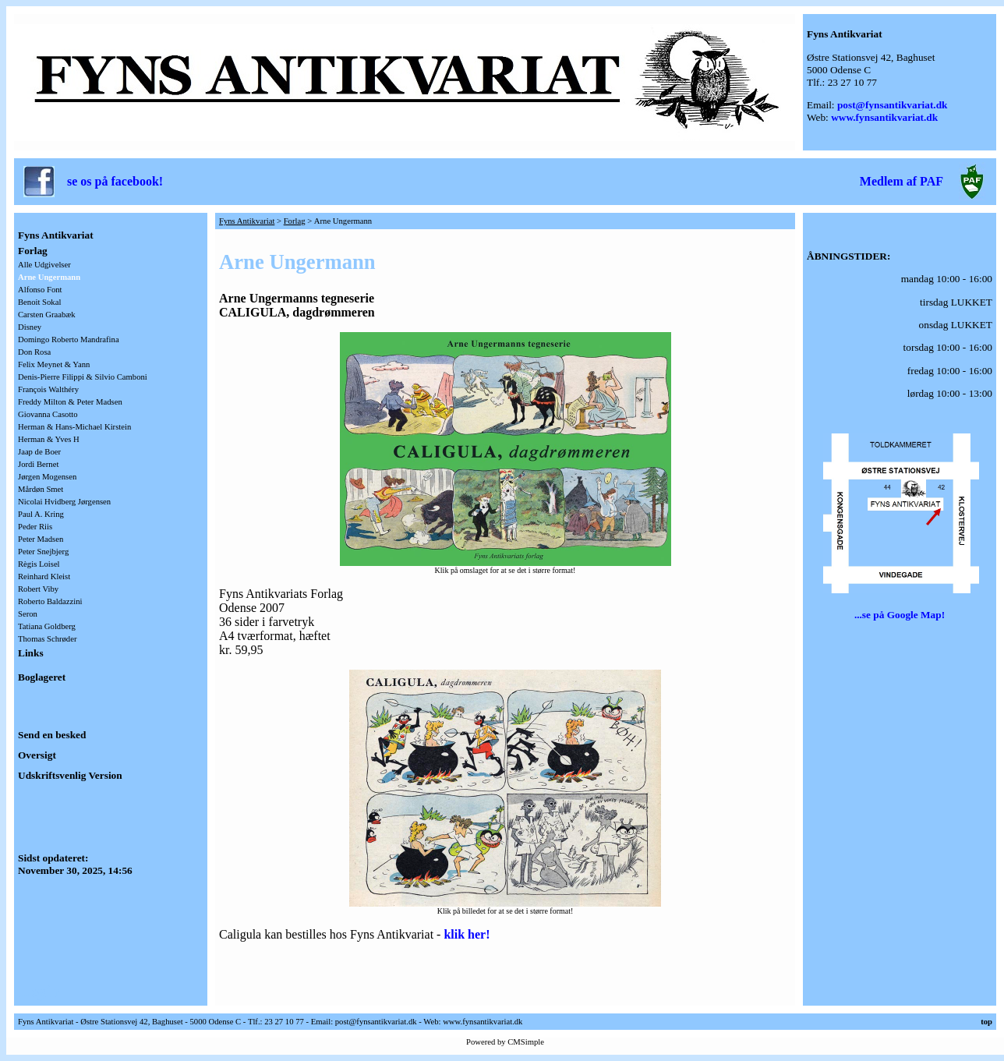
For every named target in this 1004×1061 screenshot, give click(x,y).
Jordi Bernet (38, 464)
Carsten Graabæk (47, 314)
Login (38, 991)
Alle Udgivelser (44, 264)
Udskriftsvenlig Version (70, 775)
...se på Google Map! (899, 615)
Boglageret (41, 677)
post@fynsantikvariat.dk (892, 105)
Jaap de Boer (39, 451)
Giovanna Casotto (48, 414)
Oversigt (37, 755)
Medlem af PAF (901, 181)
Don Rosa (34, 352)
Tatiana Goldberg (47, 626)
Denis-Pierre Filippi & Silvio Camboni (82, 377)
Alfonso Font (40, 289)
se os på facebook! (115, 181)
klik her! (467, 934)
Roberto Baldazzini (50, 601)
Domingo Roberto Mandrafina (68, 339)
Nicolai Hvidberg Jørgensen (64, 501)
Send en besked (52, 735)
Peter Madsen (40, 539)
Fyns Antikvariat (56, 235)
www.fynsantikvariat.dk (884, 117)
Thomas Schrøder (47, 639)
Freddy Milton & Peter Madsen (70, 402)
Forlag (33, 250)
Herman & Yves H (49, 439)
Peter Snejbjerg (43, 551)
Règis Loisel (39, 564)
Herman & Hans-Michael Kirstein (74, 427)
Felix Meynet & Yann (54, 364)
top (986, 1021)
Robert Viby (38, 589)
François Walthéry (48, 389)
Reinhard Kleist (44, 576)
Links (31, 653)
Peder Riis (35, 526)
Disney (29, 327)
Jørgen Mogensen (47, 476)
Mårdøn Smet (40, 489)
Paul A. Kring (41, 514)
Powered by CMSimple (505, 1042)
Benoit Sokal (39, 302)
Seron (27, 614)
